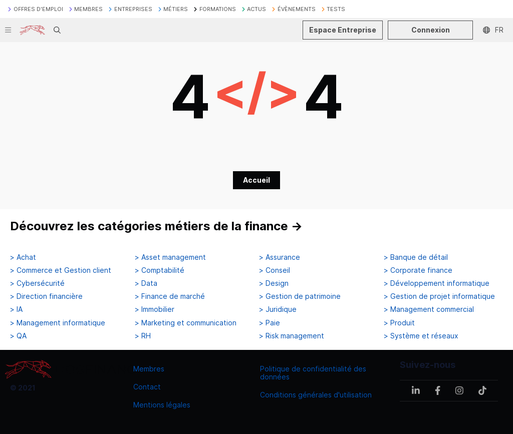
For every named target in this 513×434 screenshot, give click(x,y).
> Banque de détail (416, 257)
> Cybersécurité (37, 283)
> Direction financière (46, 296)
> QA (18, 336)
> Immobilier (154, 309)
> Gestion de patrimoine (300, 296)
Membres (148, 368)
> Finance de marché (170, 296)
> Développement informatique (436, 283)
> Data (146, 283)
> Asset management (170, 257)
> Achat (23, 257)
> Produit (399, 323)
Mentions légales (161, 404)
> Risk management (291, 336)
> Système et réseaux (421, 336)
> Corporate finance (418, 270)
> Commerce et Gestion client (60, 270)
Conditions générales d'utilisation (316, 394)
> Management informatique (57, 323)
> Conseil (274, 270)
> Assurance (279, 257)
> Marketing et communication (185, 323)
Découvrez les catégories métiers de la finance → (156, 226)
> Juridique (278, 309)
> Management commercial (429, 309)
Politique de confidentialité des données (313, 372)
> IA (16, 309)
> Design (274, 283)
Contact (147, 386)
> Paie (269, 323)
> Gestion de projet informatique (439, 296)
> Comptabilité (159, 270)
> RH (143, 336)
